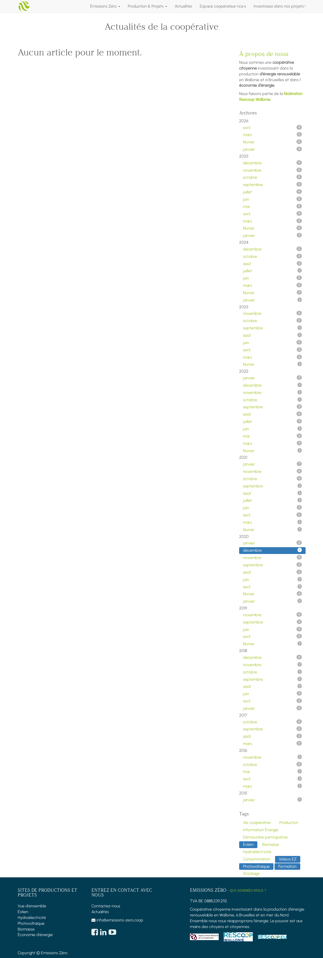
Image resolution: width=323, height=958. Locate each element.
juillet (272, 191)
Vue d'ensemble (32, 906)
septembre (272, 184)
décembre (272, 162)
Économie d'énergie (35, 934)
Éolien (23, 911)
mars (272, 134)
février (272, 141)
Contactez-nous (105, 906)
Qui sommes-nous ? (248, 890)
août (272, 263)
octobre (272, 177)
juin (272, 199)
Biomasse (26, 929)
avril (272, 127)
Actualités (100, 911)
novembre (272, 170)
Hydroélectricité (32, 917)
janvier (272, 149)
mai (272, 206)
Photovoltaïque (31, 923)
